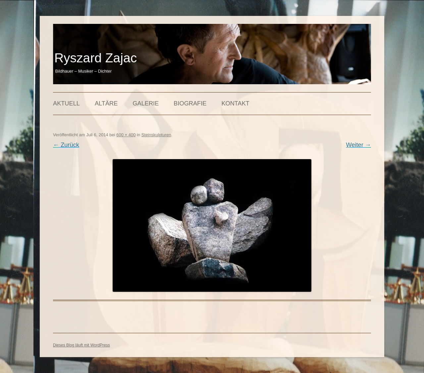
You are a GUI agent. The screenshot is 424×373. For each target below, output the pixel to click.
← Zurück (66, 145)
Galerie (145, 103)
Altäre (106, 103)
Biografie (190, 103)
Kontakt (235, 103)
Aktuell (66, 103)
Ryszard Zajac (95, 58)
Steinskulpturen (156, 134)
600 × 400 (125, 134)
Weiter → (358, 145)
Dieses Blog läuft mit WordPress (81, 345)
